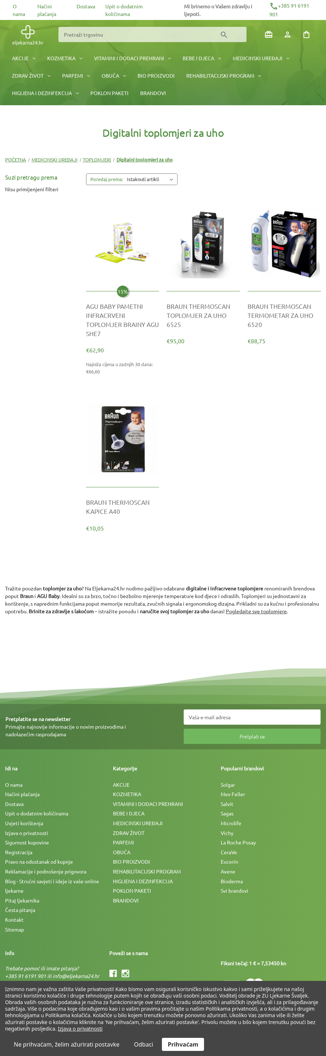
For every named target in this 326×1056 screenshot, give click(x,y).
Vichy (227, 833)
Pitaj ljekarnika (22, 900)
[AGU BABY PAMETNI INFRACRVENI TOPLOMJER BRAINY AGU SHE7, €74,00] (122, 320)
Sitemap (14, 929)
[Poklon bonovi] (268, 34)
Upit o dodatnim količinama (36, 813)
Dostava (86, 6)
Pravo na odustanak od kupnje (39, 861)
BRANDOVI (153, 93)
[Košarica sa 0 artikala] (306, 34)
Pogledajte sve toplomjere (256, 611)
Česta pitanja (20, 909)
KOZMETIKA (64, 58)
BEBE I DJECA (202, 58)
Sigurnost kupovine (27, 842)
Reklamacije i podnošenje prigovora (45, 871)
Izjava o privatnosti (26, 833)
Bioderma (232, 881)
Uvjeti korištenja (24, 823)
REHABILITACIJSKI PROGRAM (223, 75)
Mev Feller (233, 794)
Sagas (227, 813)
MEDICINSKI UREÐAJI (261, 58)
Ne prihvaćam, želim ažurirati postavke (66, 1044)
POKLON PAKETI (109, 93)
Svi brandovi (234, 890)
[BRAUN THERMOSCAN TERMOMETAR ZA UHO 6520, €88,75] (284, 315)
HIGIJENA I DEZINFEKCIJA (45, 93)
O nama (14, 784)
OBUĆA (114, 75)
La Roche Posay (238, 842)
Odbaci (143, 1044)
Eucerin (229, 861)
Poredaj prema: (106, 179)
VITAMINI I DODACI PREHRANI (132, 58)
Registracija (18, 852)
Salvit (227, 804)
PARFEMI (76, 75)
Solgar (228, 784)
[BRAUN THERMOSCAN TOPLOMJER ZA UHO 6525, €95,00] (203, 315)
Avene (228, 871)
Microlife (231, 823)
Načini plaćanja (22, 794)
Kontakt (14, 919)
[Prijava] (287, 34)
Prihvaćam (183, 1044)
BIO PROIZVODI (156, 75)
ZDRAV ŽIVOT (31, 75)
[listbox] (151, 179)
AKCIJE (24, 58)
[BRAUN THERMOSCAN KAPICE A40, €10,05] (122, 507)
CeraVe (229, 852)
